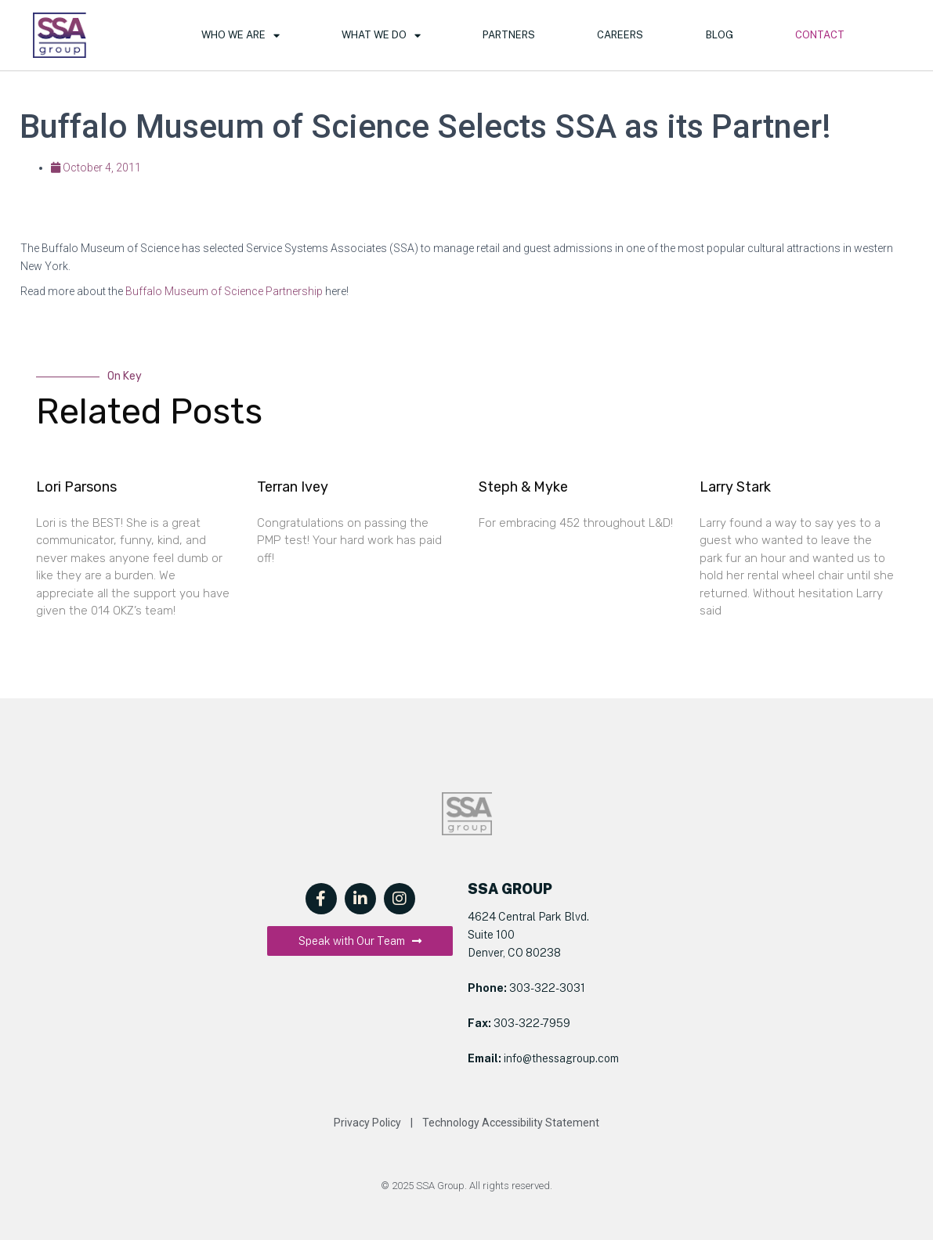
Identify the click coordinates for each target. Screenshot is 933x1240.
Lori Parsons (76, 487)
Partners (509, 35)
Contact (819, 35)
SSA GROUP (510, 889)
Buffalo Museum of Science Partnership (224, 291)
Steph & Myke (523, 487)
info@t (518, 1058)
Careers (620, 35)
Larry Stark (735, 487)
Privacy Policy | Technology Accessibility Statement (466, 1122)
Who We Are (240, 36)
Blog (719, 35)
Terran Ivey (292, 487)
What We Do (381, 36)
